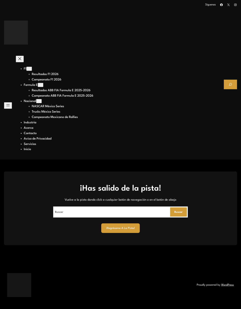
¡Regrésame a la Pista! (120, 228)
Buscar (178, 212)
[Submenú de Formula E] (40, 85)
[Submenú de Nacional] (39, 101)
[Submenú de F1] (29, 69)
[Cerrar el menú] (20, 59)
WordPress (227, 285)
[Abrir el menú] (8, 105)
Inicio (27, 149)
